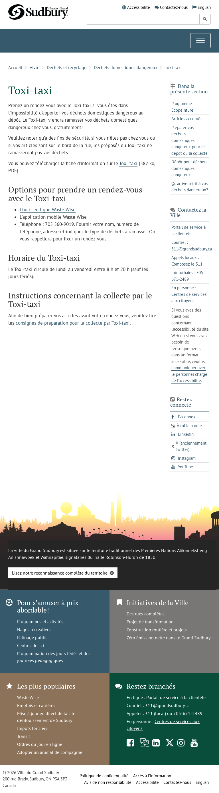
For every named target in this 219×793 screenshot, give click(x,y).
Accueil (15, 67)
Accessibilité (138, 7)
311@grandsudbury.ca (167, 705)
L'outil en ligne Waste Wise (48, 209)
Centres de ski (30, 645)
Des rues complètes (146, 614)
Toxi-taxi (173, 67)
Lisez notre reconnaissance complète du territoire (60, 573)
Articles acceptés (186, 118)
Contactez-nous (174, 7)
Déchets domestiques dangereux (125, 67)
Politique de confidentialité (104, 775)
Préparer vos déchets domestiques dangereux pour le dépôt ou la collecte (189, 140)
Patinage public (32, 637)
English (204, 7)
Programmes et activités (40, 621)
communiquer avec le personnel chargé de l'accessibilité (189, 374)
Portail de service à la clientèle (176, 697)
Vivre (34, 67)
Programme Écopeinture (182, 107)
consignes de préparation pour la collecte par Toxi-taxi (73, 323)
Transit (23, 736)
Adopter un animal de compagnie (49, 752)
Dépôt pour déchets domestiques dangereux (189, 168)
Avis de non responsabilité (107, 782)
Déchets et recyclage (66, 67)
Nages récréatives (34, 629)
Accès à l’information (152, 775)
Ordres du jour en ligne (39, 744)
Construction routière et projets (157, 630)
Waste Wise (28, 697)
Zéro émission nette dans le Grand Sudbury (168, 638)
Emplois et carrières (36, 705)
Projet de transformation (150, 622)
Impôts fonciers (32, 728)
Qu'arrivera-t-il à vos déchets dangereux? (189, 187)
